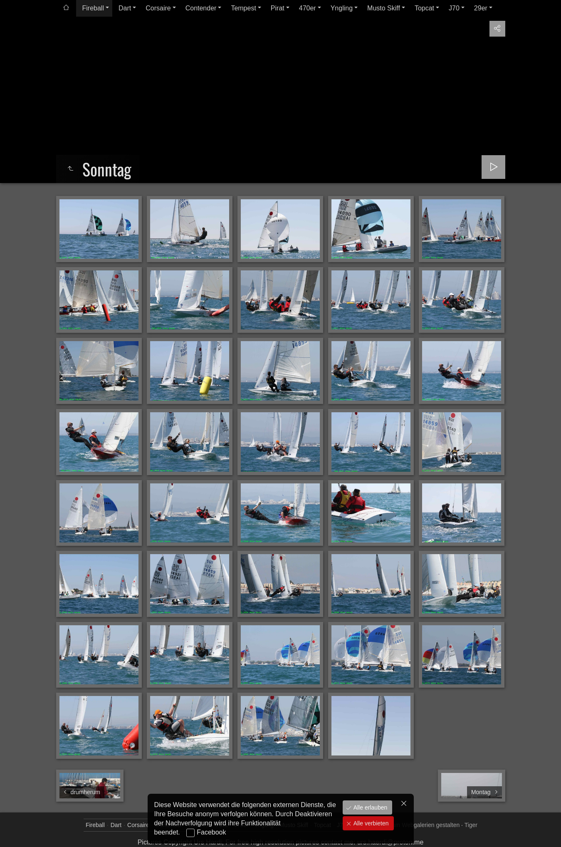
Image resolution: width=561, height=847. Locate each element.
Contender (201, 8)
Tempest (243, 8)
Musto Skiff (383, 8)
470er (307, 8)
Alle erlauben (370, 807)
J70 (454, 8)
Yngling (342, 8)
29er (480, 8)
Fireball (93, 8)
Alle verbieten (370, 823)
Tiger (471, 825)
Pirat (277, 8)
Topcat (424, 8)
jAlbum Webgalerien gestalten (421, 825)
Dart (125, 8)
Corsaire (158, 8)
